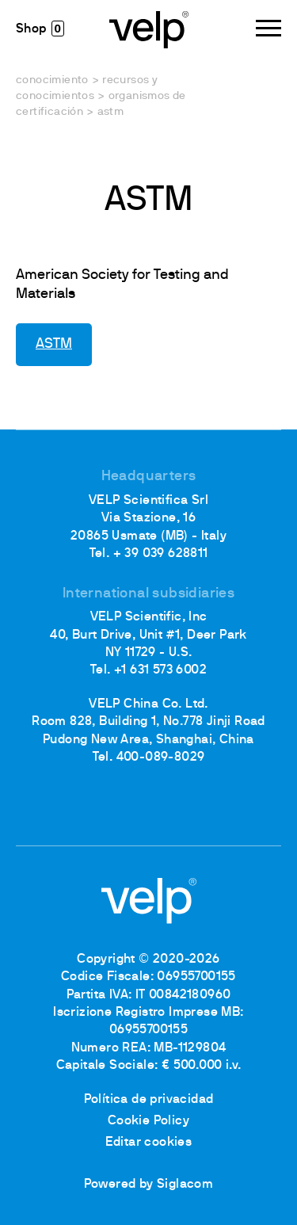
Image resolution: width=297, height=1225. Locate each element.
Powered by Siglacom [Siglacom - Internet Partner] (149, 1184)
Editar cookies (148, 1142)
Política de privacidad (149, 1099)
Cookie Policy (148, 1121)
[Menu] (268, 28)
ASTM (54, 344)
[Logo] (148, 28)
